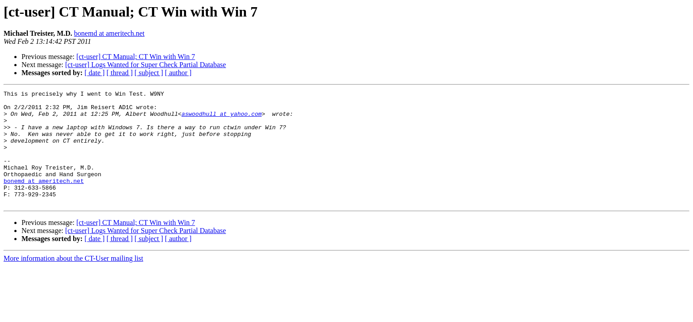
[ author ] (178, 72)
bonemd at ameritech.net (109, 33)
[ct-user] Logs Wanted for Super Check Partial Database (145, 64)
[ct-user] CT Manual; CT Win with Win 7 (135, 56)
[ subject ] (149, 72)
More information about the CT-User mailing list (73, 281)
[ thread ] (119, 72)
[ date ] (95, 72)
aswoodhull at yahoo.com (222, 119)
